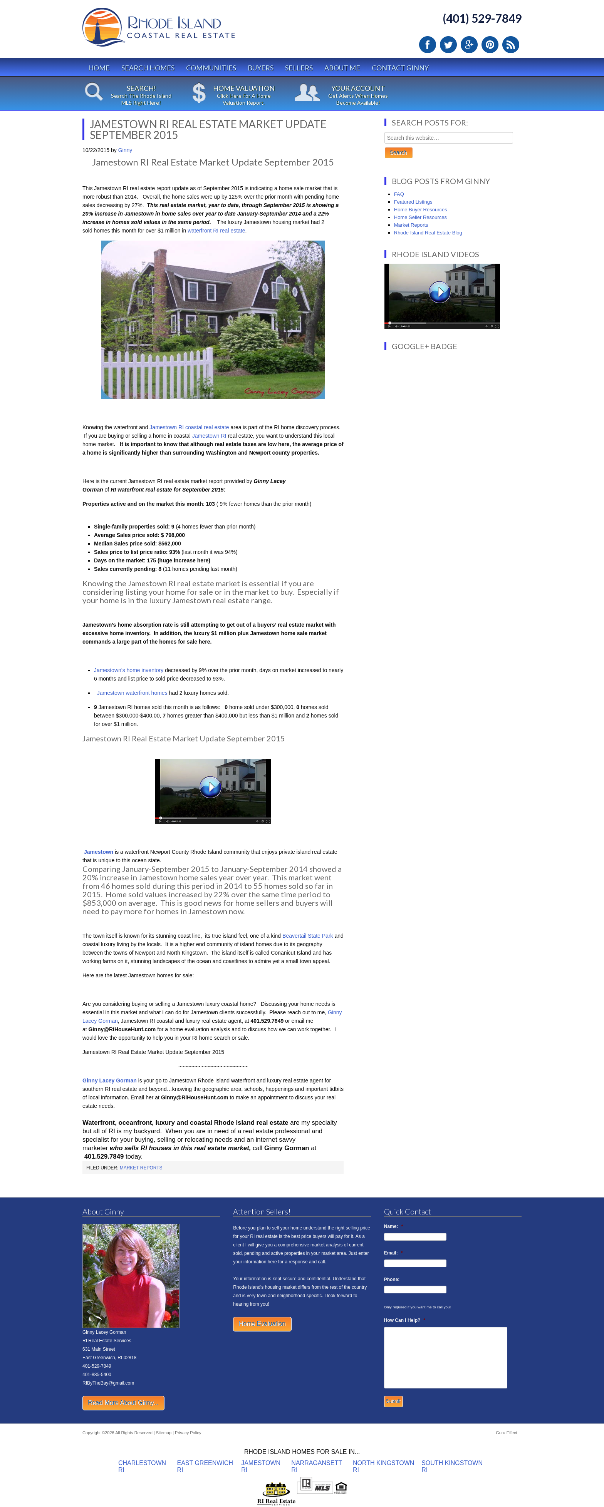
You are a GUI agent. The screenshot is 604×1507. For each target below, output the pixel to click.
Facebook (427, 44)
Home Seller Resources (420, 217)
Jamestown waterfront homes (132, 693)
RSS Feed (510, 44)
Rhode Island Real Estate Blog (428, 233)
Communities (211, 68)
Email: (393, 1253)
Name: (393, 1226)
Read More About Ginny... (123, 1403)
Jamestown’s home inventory (128, 670)
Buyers (260, 68)
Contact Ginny (400, 68)
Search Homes (147, 68)
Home (99, 68)
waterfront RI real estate (216, 230)
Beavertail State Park (307, 936)
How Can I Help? (404, 1320)
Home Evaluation (262, 1324)
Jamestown (98, 852)
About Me (342, 68)
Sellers (299, 68)
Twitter (448, 44)
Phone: (392, 1279)
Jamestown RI (210, 436)
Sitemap (163, 1432)
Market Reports (141, 1168)
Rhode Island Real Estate (174, 31)
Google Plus (469, 44)
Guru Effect (506, 1432)
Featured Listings (413, 202)
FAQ (399, 194)
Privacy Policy (188, 1432)
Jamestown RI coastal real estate (189, 427)
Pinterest (490, 44)
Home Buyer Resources (420, 209)
